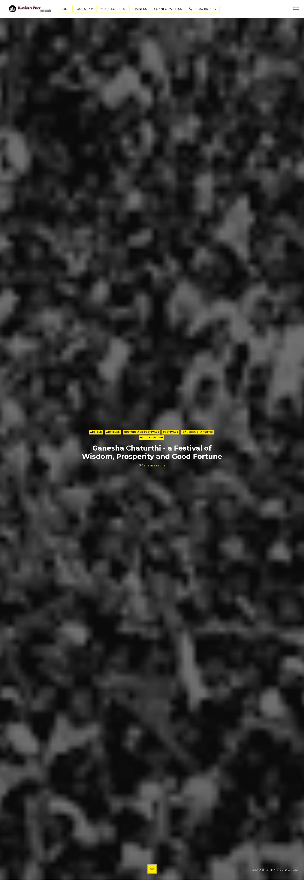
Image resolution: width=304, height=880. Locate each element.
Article (94, 431)
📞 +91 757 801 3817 (202, 9)
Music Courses (113, 9)
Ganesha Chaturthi (199, 431)
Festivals (171, 431)
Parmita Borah (152, 437)
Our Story (85, 9)
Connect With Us (168, 9)
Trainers (139, 9)
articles (111, 431)
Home (65, 9)
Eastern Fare (154, 466)
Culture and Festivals (141, 431)
